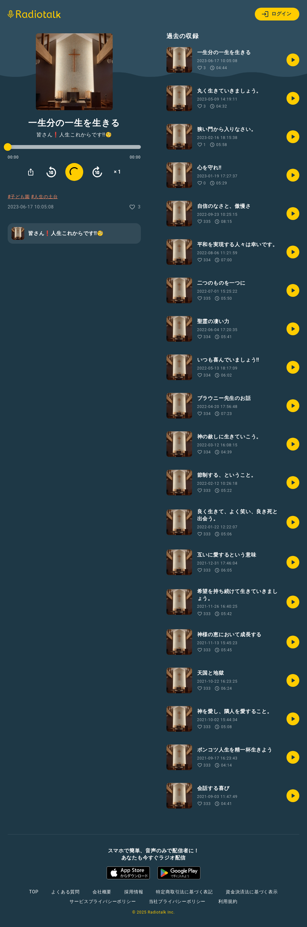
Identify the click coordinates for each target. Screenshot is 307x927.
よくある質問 (65, 891)
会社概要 (102, 891)
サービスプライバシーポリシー (102, 901)
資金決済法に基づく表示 (252, 891)
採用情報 (133, 891)
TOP (33, 891)
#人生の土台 (44, 196)
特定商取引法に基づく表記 (184, 891)
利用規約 (227, 901)
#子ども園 (19, 196)
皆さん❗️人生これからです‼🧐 (74, 134)
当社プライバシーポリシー (177, 901)
